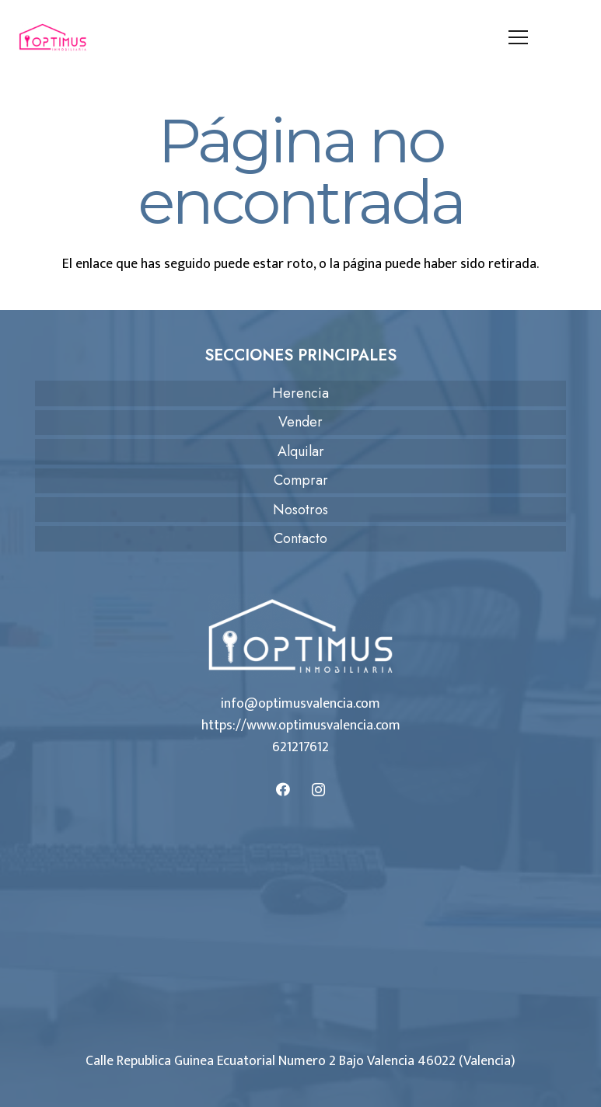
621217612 (300, 747)
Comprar (301, 480)
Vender (300, 422)
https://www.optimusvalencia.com (300, 725)
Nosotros (300, 510)
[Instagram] (318, 789)
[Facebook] (283, 789)
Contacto (300, 538)
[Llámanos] (573, 37)
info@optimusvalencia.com (300, 703)
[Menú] (519, 37)
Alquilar (301, 451)
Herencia (300, 393)
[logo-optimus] (53, 37)
